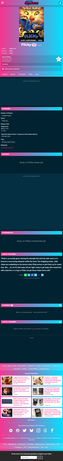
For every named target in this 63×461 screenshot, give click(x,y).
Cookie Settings (33, 369)
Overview (5, 74)
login (33, 329)
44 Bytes (39, 438)
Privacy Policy (46, 366)
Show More (31, 420)
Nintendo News (50, 444)
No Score (5, 64)
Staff (14, 366)
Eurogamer (18, 447)
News (37, 74)
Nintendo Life (12, 444)
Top (4, 366)
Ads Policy (17, 369)
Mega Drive (12, 48)
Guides (30, 74)
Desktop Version (44, 369)
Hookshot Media (10, 438)
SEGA (11, 51)
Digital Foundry (40, 444)
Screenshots (22, 74)
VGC (25, 447)
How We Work (22, 366)
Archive (24, 369)
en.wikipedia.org (7, 147)
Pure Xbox (31, 444)
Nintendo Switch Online (8, 142)
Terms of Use (56, 366)
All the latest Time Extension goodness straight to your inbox (31, 454)
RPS (46, 447)
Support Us (31, 366)
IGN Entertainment (25, 438)
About (9, 366)
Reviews (12, 74)
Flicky (28, 45)
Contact (38, 366)
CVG (42, 447)
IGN (58, 444)
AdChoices (45, 438)
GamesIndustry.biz (33, 447)
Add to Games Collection (10, 69)
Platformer (5, 121)
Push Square (22, 444)
